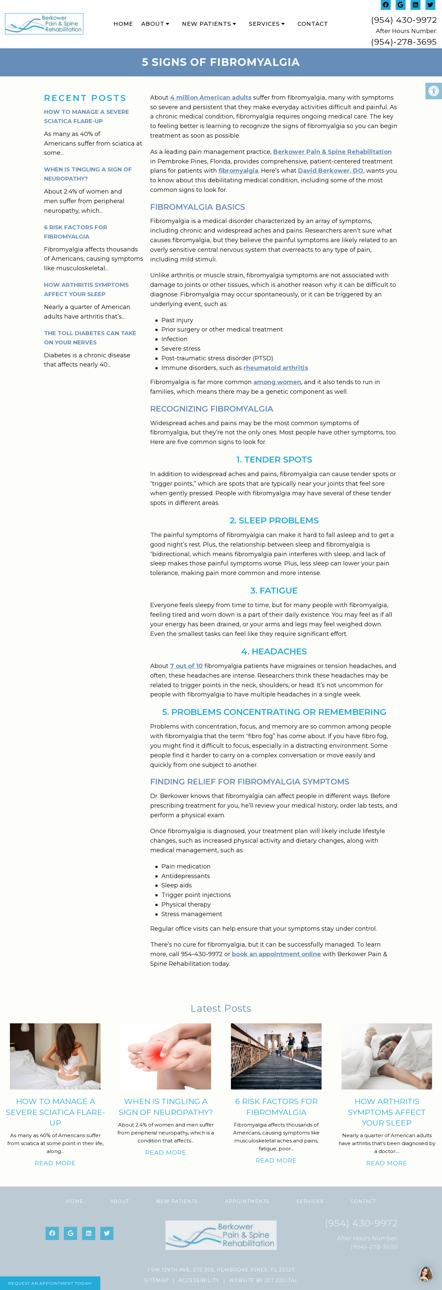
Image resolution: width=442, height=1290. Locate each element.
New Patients (206, 24)
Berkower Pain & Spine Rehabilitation (332, 152)
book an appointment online (276, 954)
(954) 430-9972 (404, 20)
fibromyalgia (238, 170)
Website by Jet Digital (263, 1280)
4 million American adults (210, 97)
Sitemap (156, 1280)
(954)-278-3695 (404, 42)
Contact (312, 24)
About (152, 24)
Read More (55, 1163)
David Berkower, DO (330, 170)
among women (277, 382)
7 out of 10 (186, 666)
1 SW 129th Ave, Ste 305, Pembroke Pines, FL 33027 (221, 1270)
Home (123, 24)
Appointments (247, 1201)
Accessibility (199, 1280)
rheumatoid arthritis (275, 368)
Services (264, 24)
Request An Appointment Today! (50, 1283)
